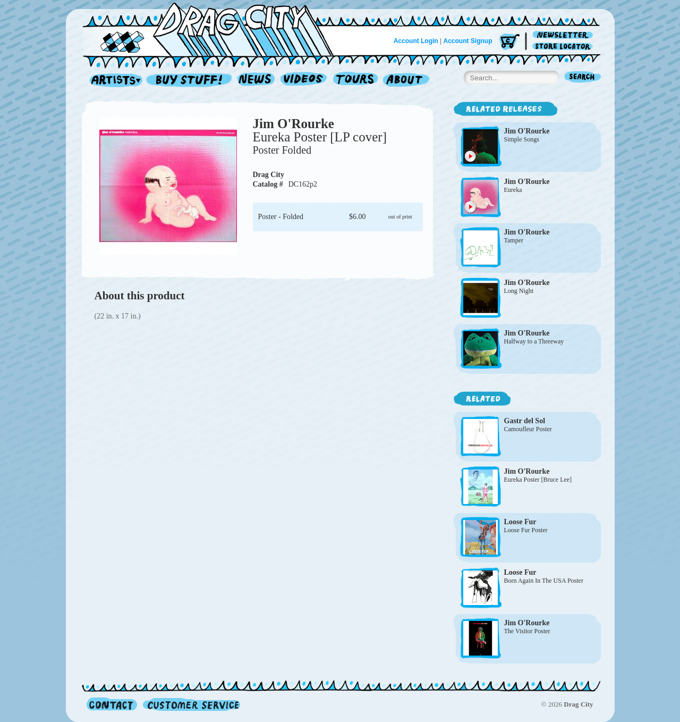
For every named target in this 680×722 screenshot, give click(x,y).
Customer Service (191, 704)
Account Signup (468, 41)
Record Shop (190, 80)
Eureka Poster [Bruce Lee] (538, 479)
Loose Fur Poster (526, 530)
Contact (112, 704)
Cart (509, 42)
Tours (355, 80)
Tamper (513, 240)
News (256, 80)
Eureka (513, 190)
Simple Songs (521, 139)
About (406, 80)
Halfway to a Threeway (534, 341)
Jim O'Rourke (293, 123)
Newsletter (564, 35)
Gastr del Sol (525, 421)
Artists (113, 80)
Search (583, 78)
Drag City (269, 175)
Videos (304, 80)
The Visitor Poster (527, 631)
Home (214, 28)
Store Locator (564, 46)
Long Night (519, 291)
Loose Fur (520, 522)
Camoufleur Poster (528, 429)
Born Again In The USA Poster (543, 580)
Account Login (416, 41)
